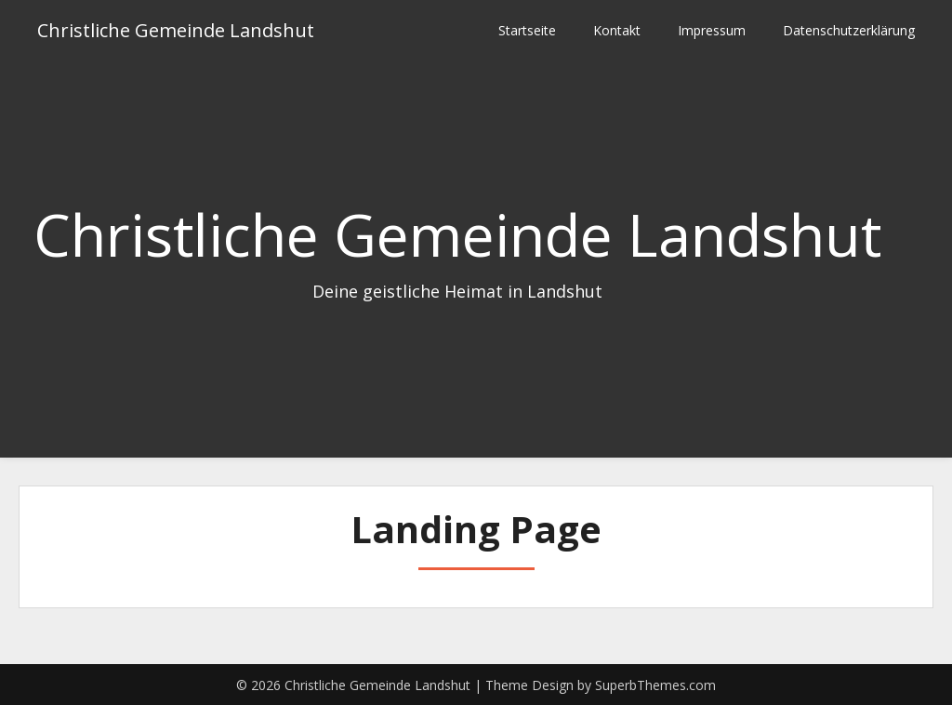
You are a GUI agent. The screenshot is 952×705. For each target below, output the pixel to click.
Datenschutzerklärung (849, 30)
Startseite (527, 30)
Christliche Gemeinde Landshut (175, 30)
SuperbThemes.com (655, 685)
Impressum (712, 30)
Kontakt (617, 30)
